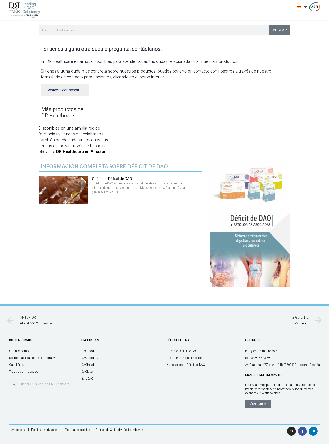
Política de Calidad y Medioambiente (119, 429)
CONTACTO (253, 340)
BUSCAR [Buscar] (280, 30)
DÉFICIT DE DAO (178, 340)
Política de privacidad (45, 429)
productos (90, 340)
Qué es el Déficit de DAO (112, 178)
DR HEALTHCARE (21, 340)
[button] (258, 404)
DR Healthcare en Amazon (81, 151)
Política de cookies (77, 429)
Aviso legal (18, 429)
